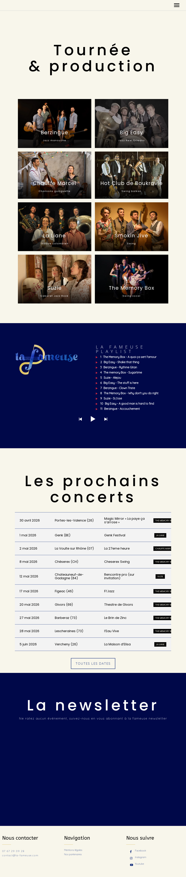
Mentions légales (73, 850)
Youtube (137, 864)
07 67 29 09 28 (13, 851)
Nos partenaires (73, 854)
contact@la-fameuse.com (20, 855)
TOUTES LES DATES (93, 663)
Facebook (138, 851)
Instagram (138, 857)
